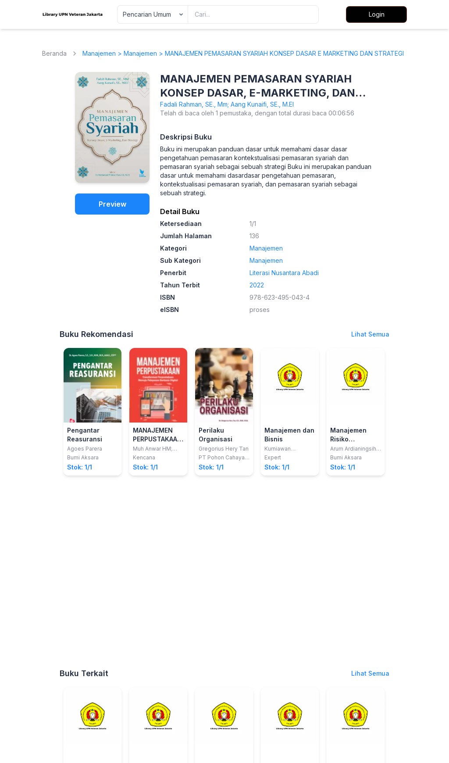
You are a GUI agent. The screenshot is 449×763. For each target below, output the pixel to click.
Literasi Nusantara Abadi (284, 272)
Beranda (54, 53)
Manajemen (99, 53)
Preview (112, 204)
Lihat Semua (370, 334)
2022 (256, 285)
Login (377, 14)
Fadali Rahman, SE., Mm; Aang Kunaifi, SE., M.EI (227, 104)
